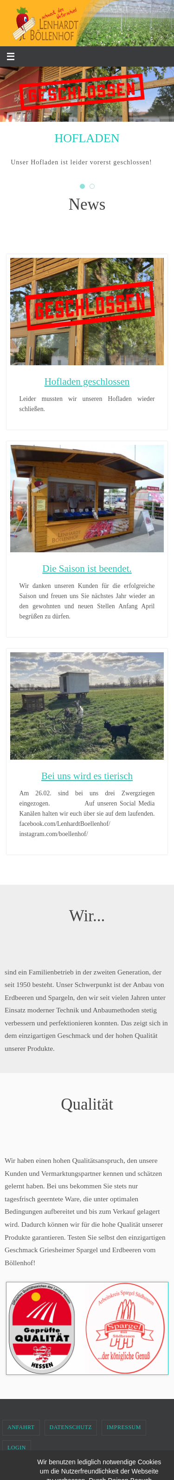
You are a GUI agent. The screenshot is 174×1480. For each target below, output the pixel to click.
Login (16, 1447)
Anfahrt (21, 1427)
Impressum (124, 1427)
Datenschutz (71, 1427)
